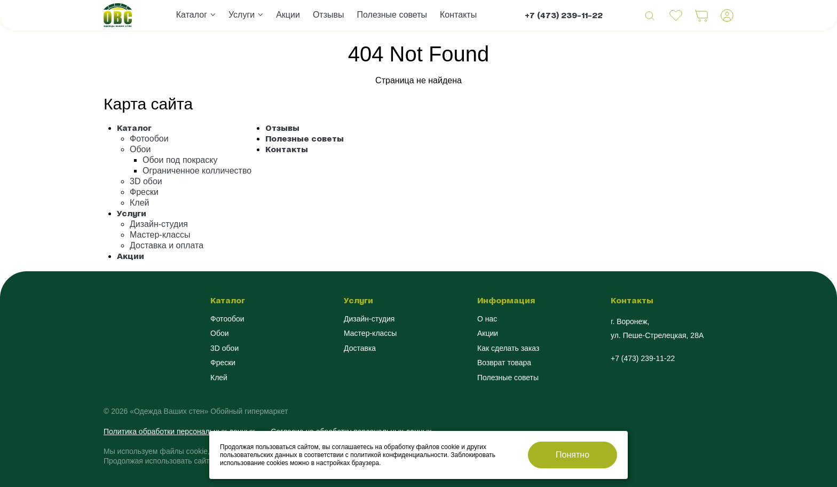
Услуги (131, 213)
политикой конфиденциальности (398, 455)
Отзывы (328, 14)
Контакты (458, 14)
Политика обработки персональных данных (179, 431)
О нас (487, 319)
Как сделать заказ (508, 348)
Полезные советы (392, 14)
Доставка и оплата (166, 245)
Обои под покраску (180, 159)
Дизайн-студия (159, 224)
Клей (139, 202)
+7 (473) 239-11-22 (564, 15)
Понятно (572, 454)
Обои (140, 149)
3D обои (146, 181)
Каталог (134, 127)
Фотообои (149, 138)
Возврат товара (504, 362)
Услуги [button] (241, 14)
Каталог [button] (191, 14)
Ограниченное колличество (197, 170)
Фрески (144, 192)
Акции (288, 14)
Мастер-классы (160, 234)
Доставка (360, 348)
